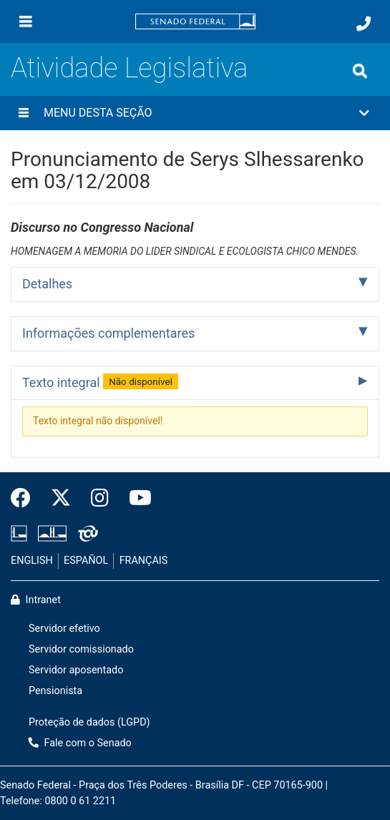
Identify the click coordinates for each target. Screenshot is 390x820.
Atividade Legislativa (129, 68)
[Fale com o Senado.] (363, 23)
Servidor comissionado (81, 649)
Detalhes (47, 283)
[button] (195, 113)
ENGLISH (32, 561)
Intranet (36, 600)
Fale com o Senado (80, 743)
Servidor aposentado (76, 670)
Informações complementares (108, 333)
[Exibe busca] (360, 71)
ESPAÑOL (86, 561)
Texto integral (100, 381)
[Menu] (25, 21)
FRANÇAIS (144, 561)
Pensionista (55, 691)
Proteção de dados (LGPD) (89, 722)
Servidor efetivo (64, 629)
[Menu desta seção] (23, 113)
